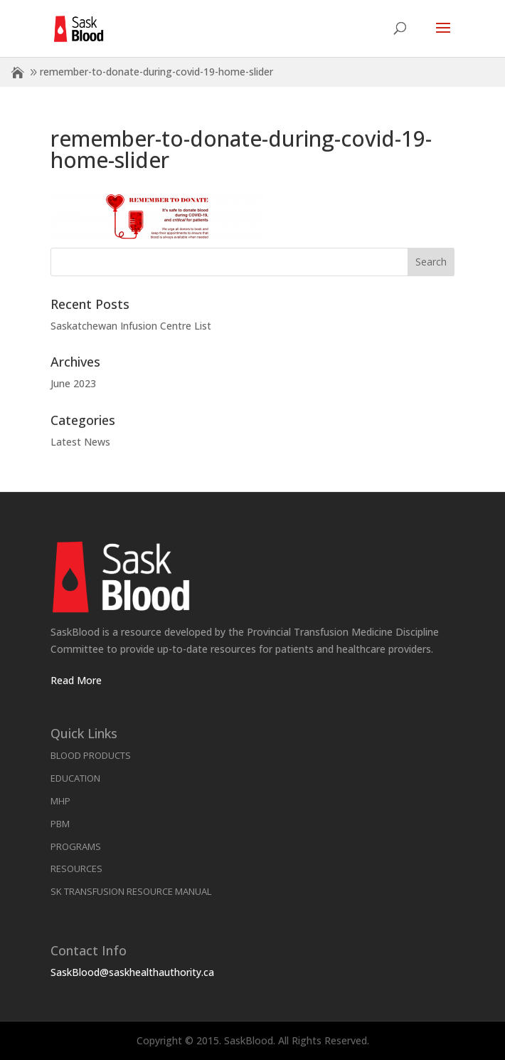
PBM (60, 823)
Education (75, 778)
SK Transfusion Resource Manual (131, 891)
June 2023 (73, 383)
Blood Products (91, 755)
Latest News (80, 441)
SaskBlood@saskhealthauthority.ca (132, 972)
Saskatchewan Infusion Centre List (131, 325)
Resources (76, 868)
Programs (76, 846)
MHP (60, 800)
